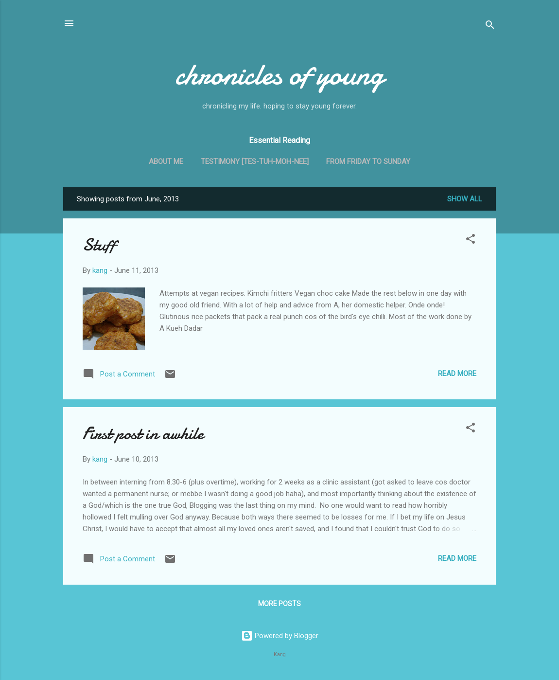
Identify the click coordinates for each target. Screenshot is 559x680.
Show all (464, 199)
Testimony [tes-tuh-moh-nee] (255, 161)
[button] (470, 240)
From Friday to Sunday (368, 161)
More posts (279, 604)
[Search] (490, 26)
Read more (457, 373)
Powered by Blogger (279, 635)
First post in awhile (143, 434)
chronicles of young (279, 74)
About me (166, 161)
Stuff (99, 245)
